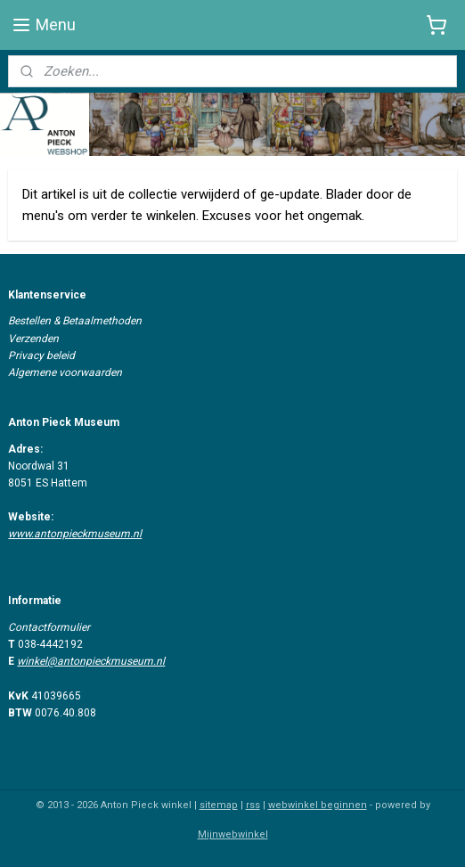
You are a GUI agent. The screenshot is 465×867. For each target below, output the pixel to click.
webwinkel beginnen (317, 805)
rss (253, 805)
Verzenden (33, 338)
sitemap (219, 805)
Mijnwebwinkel (233, 834)
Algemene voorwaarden (65, 372)
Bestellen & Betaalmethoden (75, 321)
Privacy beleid (41, 355)
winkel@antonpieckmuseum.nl (91, 661)
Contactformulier (49, 627)
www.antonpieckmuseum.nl (75, 534)
